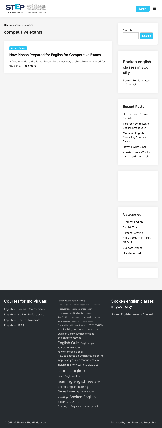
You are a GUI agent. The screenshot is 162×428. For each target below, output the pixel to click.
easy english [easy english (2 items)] (96, 325)
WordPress (132, 422)
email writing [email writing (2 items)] (65, 329)
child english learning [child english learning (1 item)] (78, 325)
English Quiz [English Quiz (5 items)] (68, 342)
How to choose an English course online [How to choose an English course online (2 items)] (80, 355)
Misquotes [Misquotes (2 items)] (94, 381)
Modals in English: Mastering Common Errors (135, 137)
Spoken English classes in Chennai (132, 314)
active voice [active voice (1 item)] (97, 305)
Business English (133, 222)
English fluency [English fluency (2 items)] (66, 333)
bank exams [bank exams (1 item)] (86, 313)
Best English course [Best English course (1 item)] (66, 317)
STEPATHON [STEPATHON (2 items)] (73, 401)
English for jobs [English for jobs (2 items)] (85, 333)
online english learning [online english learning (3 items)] (73, 387)
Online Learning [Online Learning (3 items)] (68, 391)
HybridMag (150, 422)
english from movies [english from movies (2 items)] (69, 337)
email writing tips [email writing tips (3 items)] (86, 329)
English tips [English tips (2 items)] (87, 343)
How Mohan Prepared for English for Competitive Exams (55, 55)
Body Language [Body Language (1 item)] (64, 321)
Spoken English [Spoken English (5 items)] (82, 396)
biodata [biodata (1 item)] (97, 317)
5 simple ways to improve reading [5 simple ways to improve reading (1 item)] (71, 301)
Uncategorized (132, 253)
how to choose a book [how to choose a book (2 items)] (70, 351)
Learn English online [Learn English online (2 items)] (69, 376)
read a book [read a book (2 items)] (87, 391)
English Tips (130, 227)
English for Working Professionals (24, 314)
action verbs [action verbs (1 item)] (85, 305)
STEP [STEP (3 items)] (61, 402)
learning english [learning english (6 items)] (72, 381)
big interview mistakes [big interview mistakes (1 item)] (84, 317)
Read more (29, 65)
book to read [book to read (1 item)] (77, 321)
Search (127, 30)
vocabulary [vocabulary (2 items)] (86, 406)
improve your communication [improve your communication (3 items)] (78, 360)
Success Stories (18, 48)
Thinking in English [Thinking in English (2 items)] (68, 406)
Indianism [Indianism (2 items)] (63, 364)
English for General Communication (25, 309)
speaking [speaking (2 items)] (63, 397)
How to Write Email (135, 146)
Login (142, 8)
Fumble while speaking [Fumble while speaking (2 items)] (70, 347)
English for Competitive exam (22, 320)
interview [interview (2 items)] (75, 364)
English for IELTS (14, 325)
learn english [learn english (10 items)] (71, 370)
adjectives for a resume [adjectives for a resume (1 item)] (67, 309)
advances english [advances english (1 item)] (85, 309)
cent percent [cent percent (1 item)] (88, 321)
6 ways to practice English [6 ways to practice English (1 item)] (68, 305)
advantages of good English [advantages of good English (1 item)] (69, 313)
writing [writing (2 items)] (98, 406)
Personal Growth (133, 232)
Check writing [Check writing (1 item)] (63, 325)
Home (7, 24)
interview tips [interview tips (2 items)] (90, 364)
